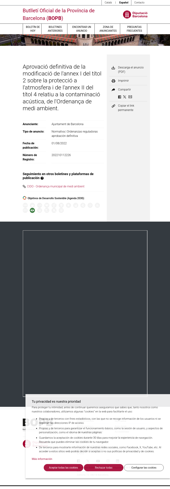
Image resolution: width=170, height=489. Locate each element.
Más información (42, 459)
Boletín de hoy (33, 29)
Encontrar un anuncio (81, 29)
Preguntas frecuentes (134, 29)
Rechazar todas (104, 467)
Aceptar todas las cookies (63, 467)
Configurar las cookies (143, 467)
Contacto (139, 2)
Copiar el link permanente (126, 108)
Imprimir (123, 81)
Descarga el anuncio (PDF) (131, 70)
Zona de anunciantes (108, 29)
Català (108, 2)
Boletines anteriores (55, 29)
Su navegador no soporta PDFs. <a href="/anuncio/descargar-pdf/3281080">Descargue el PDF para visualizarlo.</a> (85, 313)
